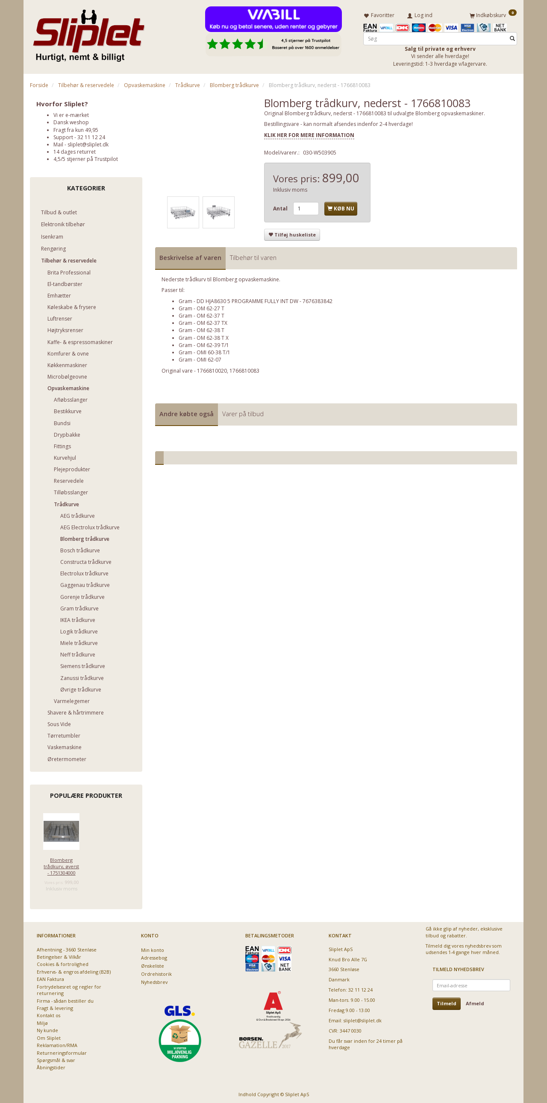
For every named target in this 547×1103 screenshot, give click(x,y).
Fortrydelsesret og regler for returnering (69, 988)
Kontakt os (48, 1014)
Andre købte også (186, 412)
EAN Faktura (50, 978)
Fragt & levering (55, 1006)
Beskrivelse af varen (190, 256)
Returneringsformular (62, 1051)
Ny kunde (47, 1029)
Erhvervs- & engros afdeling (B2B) (74, 970)
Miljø (42, 1021)
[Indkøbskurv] (493, 14)
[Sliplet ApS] (88, 33)
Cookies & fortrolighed (62, 963)
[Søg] (512, 37)
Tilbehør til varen (253, 256)
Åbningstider (51, 1066)
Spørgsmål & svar (56, 1058)
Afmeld (475, 1002)
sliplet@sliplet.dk (88, 142)
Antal (281, 206)
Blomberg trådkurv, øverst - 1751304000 (61, 865)
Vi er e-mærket (71, 113)
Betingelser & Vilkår (59, 955)
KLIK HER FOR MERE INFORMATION (309, 133)
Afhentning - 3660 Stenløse (67, 948)
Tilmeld (446, 1002)
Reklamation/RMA (57, 1043)
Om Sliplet (49, 1036)
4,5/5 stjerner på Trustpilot (85, 157)
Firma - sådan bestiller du (65, 999)
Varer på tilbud (243, 412)
